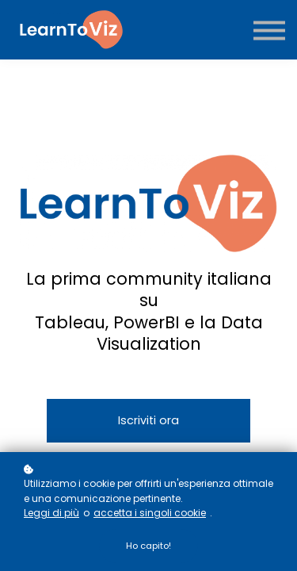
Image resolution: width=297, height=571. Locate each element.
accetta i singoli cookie (149, 512)
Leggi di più (51, 512)
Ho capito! (148, 545)
